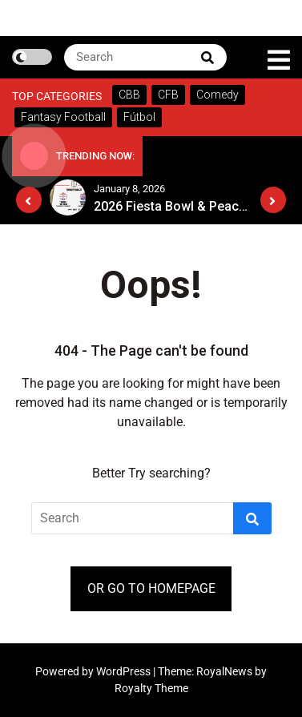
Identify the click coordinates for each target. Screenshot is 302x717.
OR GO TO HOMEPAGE (151, 588)
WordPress (124, 671)
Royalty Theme (151, 688)
